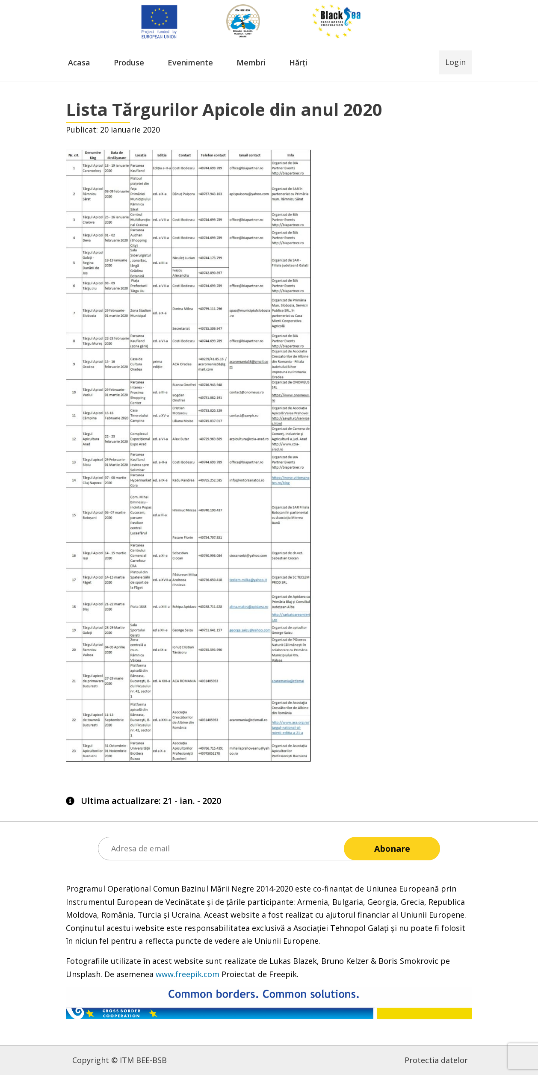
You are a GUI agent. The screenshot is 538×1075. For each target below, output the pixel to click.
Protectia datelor (436, 1060)
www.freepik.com (187, 974)
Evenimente (190, 62)
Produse (129, 62)
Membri (251, 62)
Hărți (298, 62)
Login (455, 62)
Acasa (79, 62)
